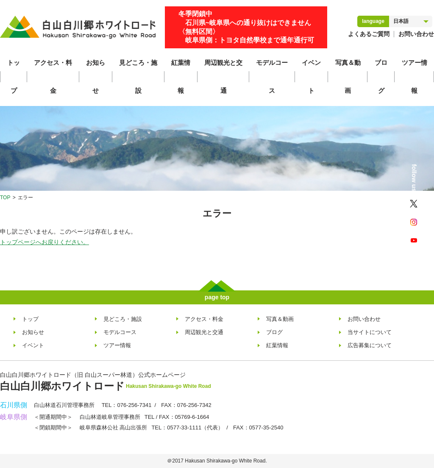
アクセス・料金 (53, 76)
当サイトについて (370, 332)
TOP (5, 198)
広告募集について (370, 345)
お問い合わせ (416, 34)
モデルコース (272, 76)
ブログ (381, 76)
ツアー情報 (414, 76)
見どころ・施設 (138, 76)
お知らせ (95, 76)
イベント (311, 76)
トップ (13, 76)
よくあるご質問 (368, 34)
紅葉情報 (180, 76)
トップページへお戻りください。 (44, 242)
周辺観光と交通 (223, 76)
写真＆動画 (348, 76)
